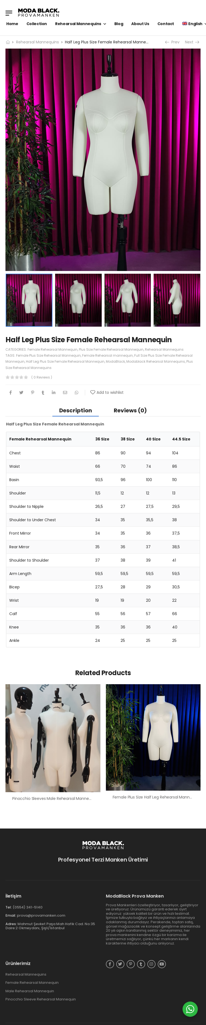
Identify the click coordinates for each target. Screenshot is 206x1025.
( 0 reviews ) (41, 377)
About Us (140, 23)
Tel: (8, 907)
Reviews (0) (130, 410)
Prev (173, 42)
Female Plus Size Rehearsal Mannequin (48, 355)
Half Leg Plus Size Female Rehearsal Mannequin (65, 361)
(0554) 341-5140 (28, 907)
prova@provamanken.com (41, 915)
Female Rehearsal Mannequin (52, 349)
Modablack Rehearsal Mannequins (155, 361)
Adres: (11, 923)
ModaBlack (115, 361)
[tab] (75, 410)
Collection (36, 23)
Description (75, 410)
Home (12, 23)
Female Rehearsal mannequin (107, 355)
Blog (118, 23)
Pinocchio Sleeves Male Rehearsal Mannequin (54, 798)
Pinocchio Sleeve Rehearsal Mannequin (40, 999)
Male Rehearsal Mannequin (29, 991)
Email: (10, 915)
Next (192, 42)
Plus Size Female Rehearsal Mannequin (111, 349)
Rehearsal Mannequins (78, 23)
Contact (165, 23)
